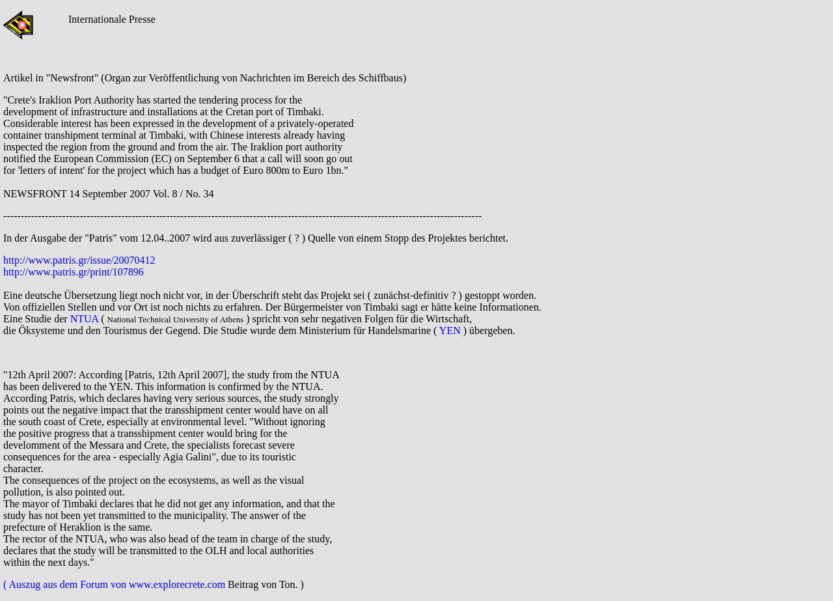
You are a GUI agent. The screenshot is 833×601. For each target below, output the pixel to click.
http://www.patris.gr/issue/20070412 (80, 260)
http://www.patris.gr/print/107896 (73, 271)
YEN (450, 330)
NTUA (84, 318)
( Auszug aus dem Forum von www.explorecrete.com (115, 584)
